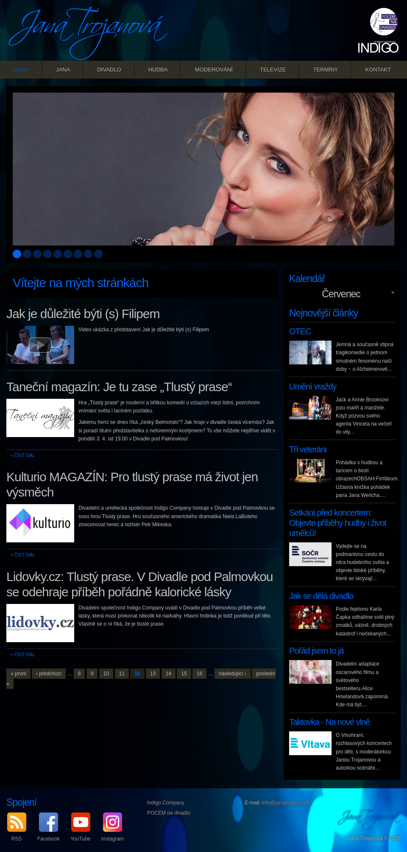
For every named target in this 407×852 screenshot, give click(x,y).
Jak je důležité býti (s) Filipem (82, 314)
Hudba (158, 69)
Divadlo (109, 69)
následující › (232, 674)
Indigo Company (165, 803)
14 (168, 674)
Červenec (341, 293)
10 (106, 674)
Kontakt (378, 69)
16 (199, 674)
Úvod (21, 69)
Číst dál (24, 455)
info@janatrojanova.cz (287, 803)
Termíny (325, 69)
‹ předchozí (48, 674)
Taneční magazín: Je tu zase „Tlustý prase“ (119, 387)
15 (184, 674)
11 (122, 674)
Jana (63, 69)
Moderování (214, 69)
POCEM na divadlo (168, 813)
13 (153, 674)
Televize (273, 69)
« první (18, 674)
